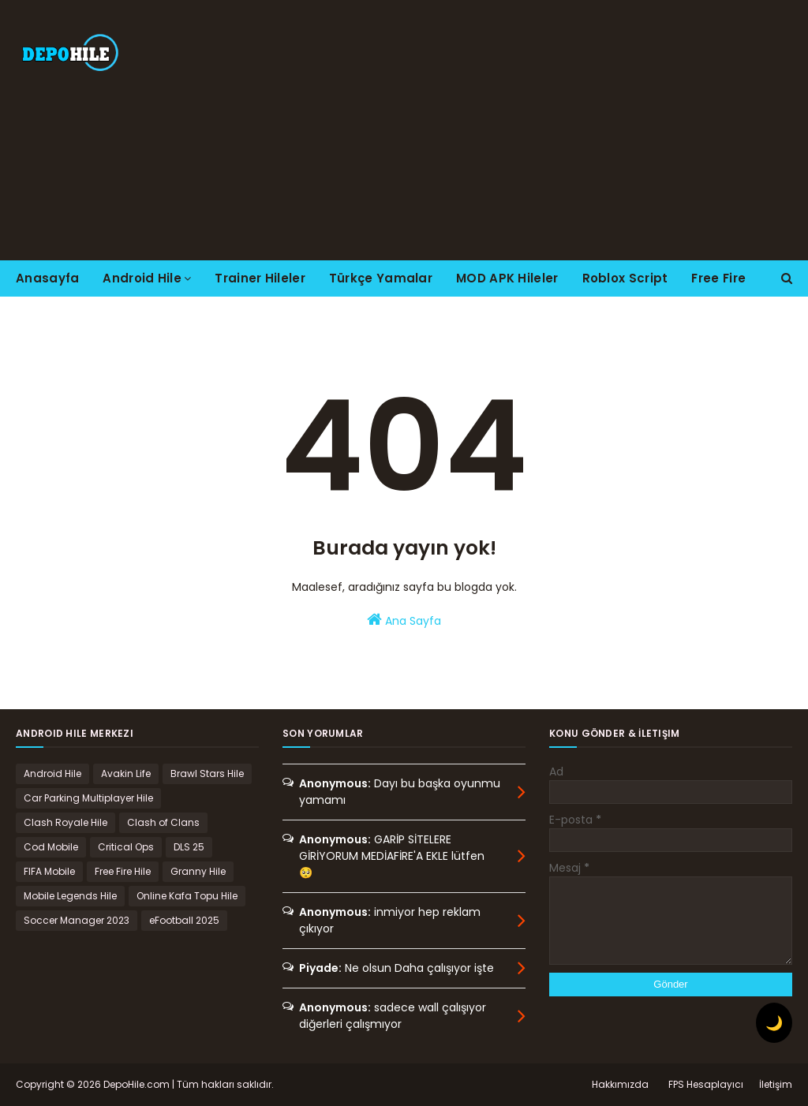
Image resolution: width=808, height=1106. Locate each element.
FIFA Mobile (49, 871)
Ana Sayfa (404, 620)
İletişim (775, 1084)
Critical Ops (126, 847)
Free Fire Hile (123, 871)
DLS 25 (189, 847)
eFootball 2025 (184, 920)
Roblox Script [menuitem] (625, 278)
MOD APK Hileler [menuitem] (507, 278)
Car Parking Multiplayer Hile (88, 798)
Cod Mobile (51, 847)
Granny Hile (198, 871)
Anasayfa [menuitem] (47, 278)
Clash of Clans (163, 822)
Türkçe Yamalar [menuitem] (380, 278)
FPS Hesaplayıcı (705, 1084)
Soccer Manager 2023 (76, 920)
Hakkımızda (620, 1084)
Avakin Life (126, 773)
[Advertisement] (520, 130)
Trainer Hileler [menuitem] (260, 278)
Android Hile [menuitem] (142, 278)
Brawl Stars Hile (207, 773)
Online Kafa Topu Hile (187, 895)
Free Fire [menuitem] (718, 278)
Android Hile (52, 773)
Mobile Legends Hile (70, 895)
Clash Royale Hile (65, 822)
